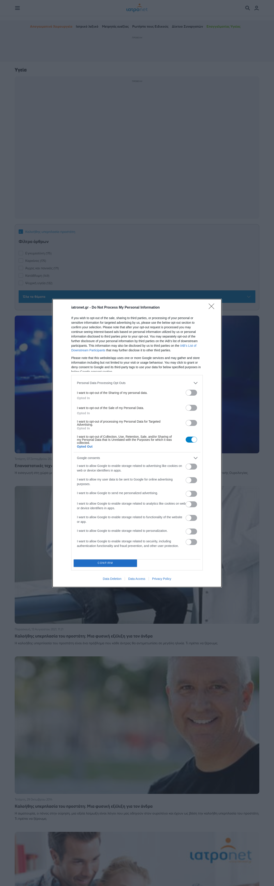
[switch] (191, 393)
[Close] (213, 308)
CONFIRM (105, 563)
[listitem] (137, 383)
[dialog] (137, 443)
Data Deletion (112, 579)
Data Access (136, 579)
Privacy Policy (161, 579)
